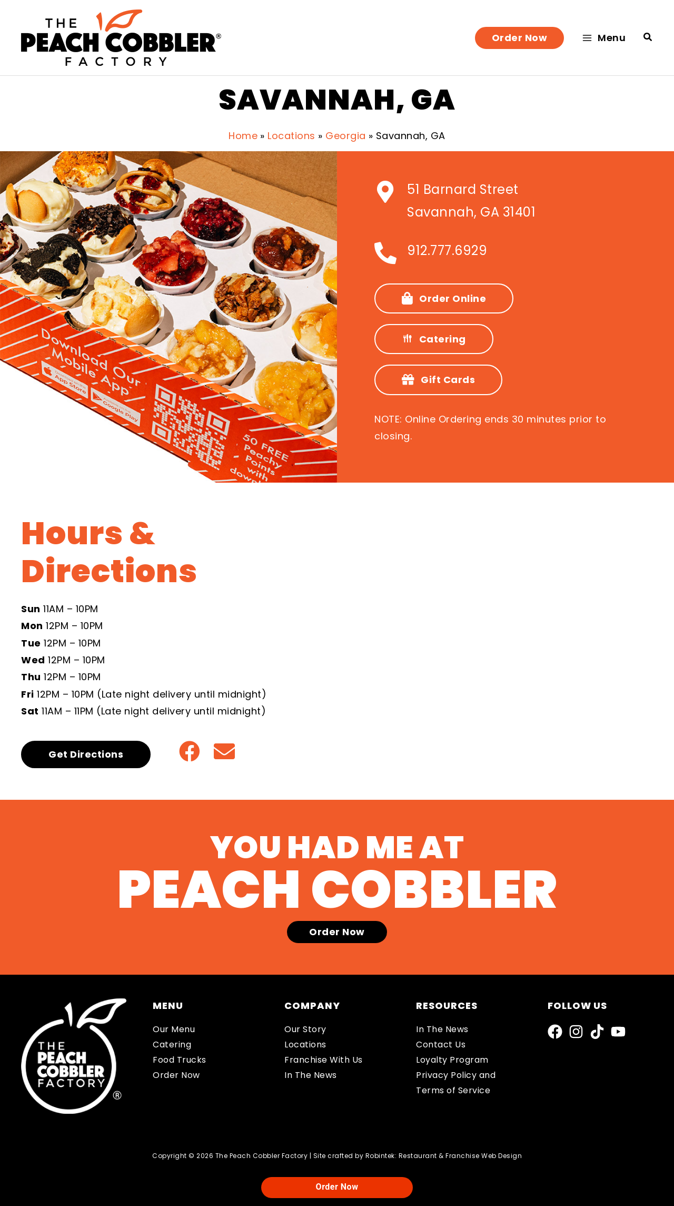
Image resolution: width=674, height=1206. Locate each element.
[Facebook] (555, 1031)
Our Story (305, 1029)
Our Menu (174, 1029)
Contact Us (440, 1044)
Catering (172, 1044)
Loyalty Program (452, 1060)
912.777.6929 (447, 250)
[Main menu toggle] (603, 38)
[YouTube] (618, 1031)
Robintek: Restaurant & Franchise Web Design (443, 1155)
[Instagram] (576, 1031)
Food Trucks (179, 1060)
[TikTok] (597, 1031)
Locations (305, 1044)
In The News (310, 1075)
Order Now (176, 1075)
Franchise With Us (323, 1060)
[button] (519, 38)
